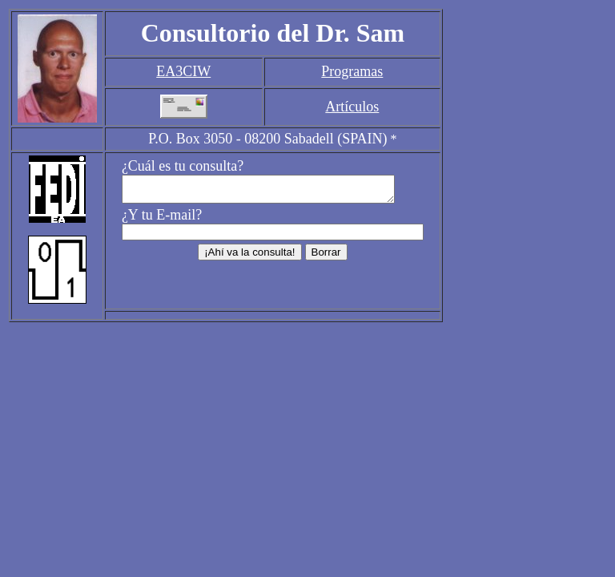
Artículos (352, 107)
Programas (352, 71)
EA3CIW (183, 71)
